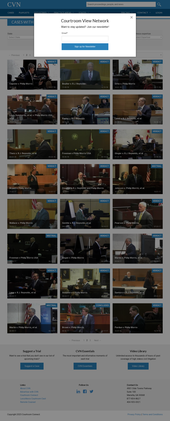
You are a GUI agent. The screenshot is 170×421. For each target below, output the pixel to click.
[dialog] (85, 35)
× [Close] (131, 17)
